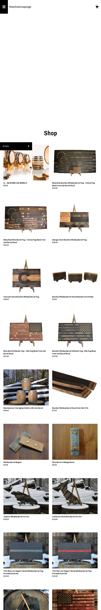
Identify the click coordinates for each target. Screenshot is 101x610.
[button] (16, 46)
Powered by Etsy (29, 606)
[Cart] (96, 7)
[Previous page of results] (46, 599)
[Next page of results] (54, 599)
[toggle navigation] (4, 7)
